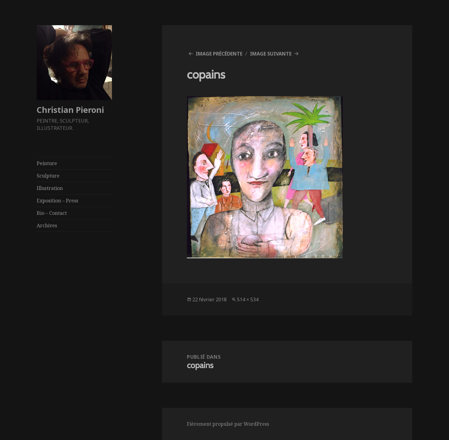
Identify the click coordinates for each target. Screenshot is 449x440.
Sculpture (48, 175)
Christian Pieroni (70, 109)
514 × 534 (247, 299)
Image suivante (271, 53)
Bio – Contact (52, 213)
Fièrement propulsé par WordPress (228, 424)
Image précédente (219, 53)
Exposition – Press (57, 200)
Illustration (50, 188)
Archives (47, 225)
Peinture (47, 163)
